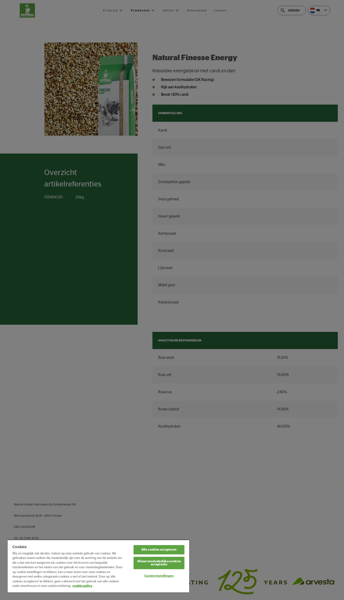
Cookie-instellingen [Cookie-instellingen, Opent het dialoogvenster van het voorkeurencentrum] (158, 576)
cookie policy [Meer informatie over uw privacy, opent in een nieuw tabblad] (82, 586)
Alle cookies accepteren (159, 549)
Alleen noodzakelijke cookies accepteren (159, 563)
